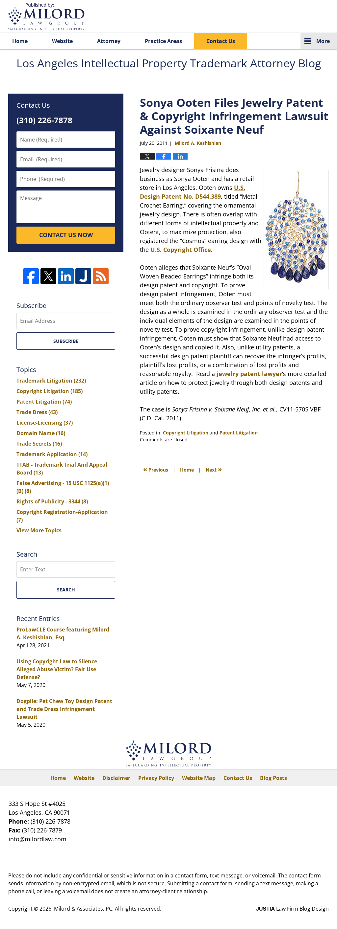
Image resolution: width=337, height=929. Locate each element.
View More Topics (39, 530)
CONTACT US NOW (66, 235)
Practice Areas (163, 41)
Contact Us (220, 41)
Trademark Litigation (51, 380)
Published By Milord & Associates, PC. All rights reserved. (297, 17)
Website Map (199, 778)
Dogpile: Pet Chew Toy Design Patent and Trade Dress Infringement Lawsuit (64, 708)
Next (214, 469)
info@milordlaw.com (37, 839)
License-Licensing (44, 422)
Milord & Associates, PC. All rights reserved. (107, 908)
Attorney (108, 41)
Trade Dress (37, 412)
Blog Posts (273, 778)
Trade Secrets (39, 443)
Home (20, 41)
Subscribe (65, 341)
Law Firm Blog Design (292, 908)
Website (62, 41)
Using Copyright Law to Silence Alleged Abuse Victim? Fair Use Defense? (56, 669)
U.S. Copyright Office (180, 250)
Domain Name (40, 433)
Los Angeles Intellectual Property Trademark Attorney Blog (46, 16)
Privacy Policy (156, 778)
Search (66, 589)
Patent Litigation (239, 433)
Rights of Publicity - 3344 (52, 501)
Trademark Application (52, 454)
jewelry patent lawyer (249, 374)
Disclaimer (116, 778)
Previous (155, 469)
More (323, 41)
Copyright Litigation (185, 433)
